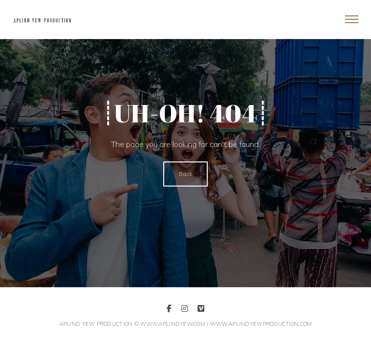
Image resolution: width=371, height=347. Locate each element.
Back (185, 173)
